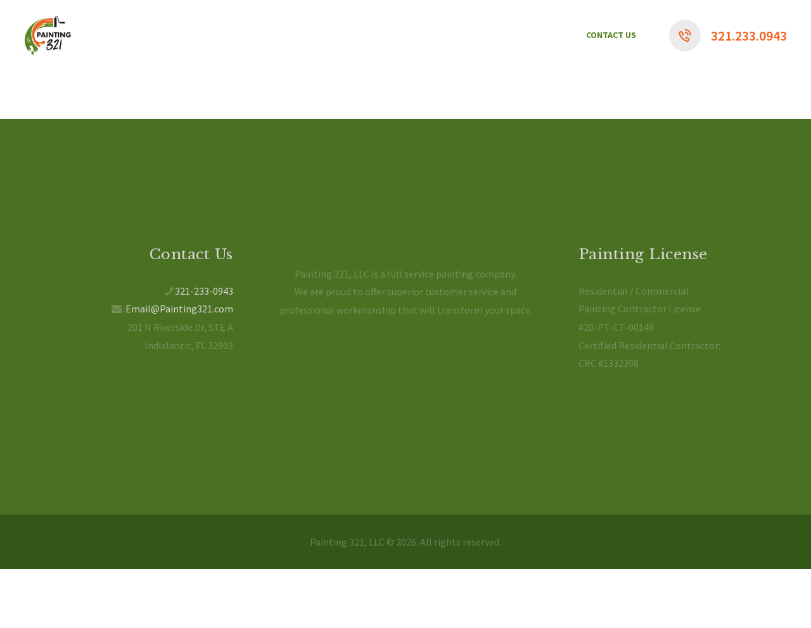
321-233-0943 (204, 291)
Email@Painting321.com (179, 308)
